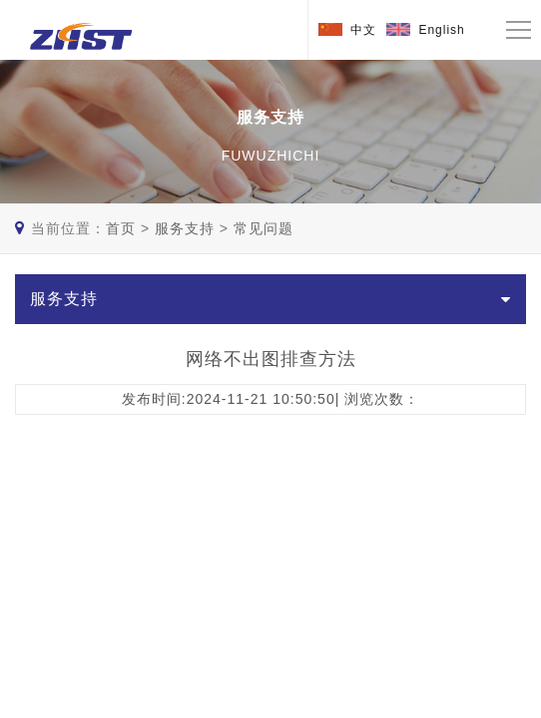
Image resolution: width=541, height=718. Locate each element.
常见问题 (263, 228)
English (441, 30)
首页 (121, 228)
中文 (363, 30)
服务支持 (185, 228)
